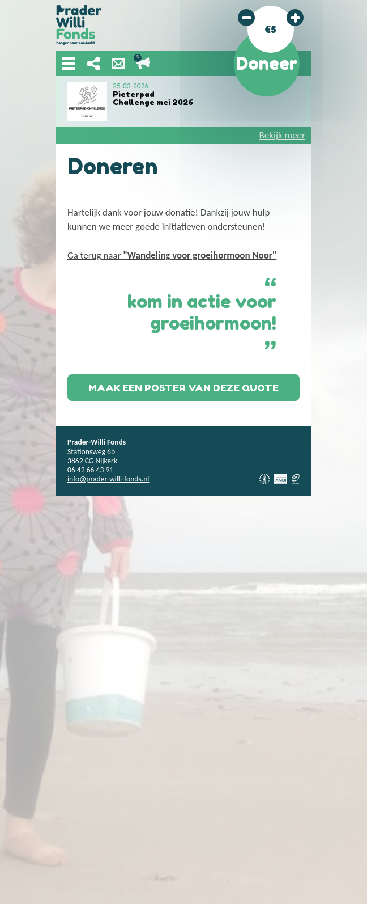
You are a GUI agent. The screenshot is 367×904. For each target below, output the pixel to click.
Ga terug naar (171, 255)
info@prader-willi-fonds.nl (108, 479)
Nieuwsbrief (118, 63)
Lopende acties (143, 63)
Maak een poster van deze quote (183, 388)
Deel (93, 63)
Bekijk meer (282, 135)
